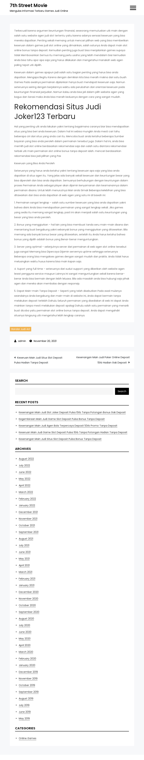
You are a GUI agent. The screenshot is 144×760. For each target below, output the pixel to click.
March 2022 (26, 492)
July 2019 (24, 705)
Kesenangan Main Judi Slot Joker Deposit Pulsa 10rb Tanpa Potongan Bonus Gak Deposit (72, 412)
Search (21, 380)
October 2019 (27, 685)
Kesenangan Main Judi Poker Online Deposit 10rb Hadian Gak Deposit (103, 360)
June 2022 (25, 472)
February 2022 (27, 498)
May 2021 (24, 558)
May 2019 (24, 718)
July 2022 (24, 465)
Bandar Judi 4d (20, 329)
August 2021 (26, 538)
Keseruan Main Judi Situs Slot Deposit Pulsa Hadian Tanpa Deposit (38, 360)
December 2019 (28, 672)
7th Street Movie (28, 5)
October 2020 (27, 605)
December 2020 (29, 592)
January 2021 (26, 585)
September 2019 (29, 692)
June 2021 (25, 552)
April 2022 (24, 485)
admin (22, 341)
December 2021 (28, 512)
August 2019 (26, 698)
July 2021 (24, 545)
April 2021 (24, 565)
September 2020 (29, 612)
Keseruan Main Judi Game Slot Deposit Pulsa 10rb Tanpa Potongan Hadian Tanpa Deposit (73, 432)
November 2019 (28, 678)
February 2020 (27, 658)
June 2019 (25, 712)
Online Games (27, 738)
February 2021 (27, 578)
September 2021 (28, 532)
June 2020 (25, 632)
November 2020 (28, 598)
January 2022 (27, 505)
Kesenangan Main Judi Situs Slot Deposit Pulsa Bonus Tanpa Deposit (60, 439)
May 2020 (25, 638)
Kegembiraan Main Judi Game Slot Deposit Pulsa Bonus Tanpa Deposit (62, 419)
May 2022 (24, 478)
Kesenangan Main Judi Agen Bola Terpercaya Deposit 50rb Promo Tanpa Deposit (68, 425)
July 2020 (24, 625)
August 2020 (26, 618)
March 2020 (26, 652)
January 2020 (27, 665)
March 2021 (25, 572)
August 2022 (26, 459)
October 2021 (27, 525)
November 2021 (28, 518)
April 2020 (25, 645)
